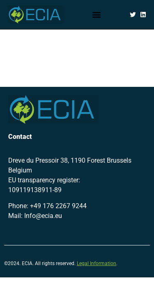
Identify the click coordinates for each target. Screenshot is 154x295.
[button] (96, 14)
